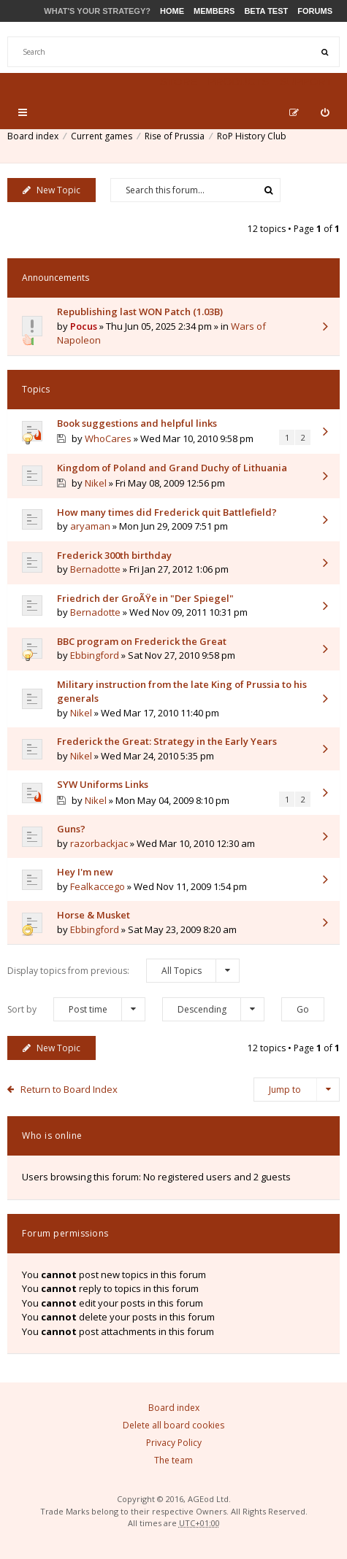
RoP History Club (251, 136)
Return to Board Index (69, 1089)
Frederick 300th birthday (114, 555)
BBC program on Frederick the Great (141, 641)
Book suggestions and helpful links (137, 423)
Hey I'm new (85, 871)
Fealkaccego (97, 886)
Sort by (76, 1009)
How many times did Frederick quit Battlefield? (167, 512)
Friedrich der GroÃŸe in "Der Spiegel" (145, 598)
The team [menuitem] (173, 1460)
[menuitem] (325, 112)
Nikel (96, 483)
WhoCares (108, 438)
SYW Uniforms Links (102, 784)
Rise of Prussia (175, 136)
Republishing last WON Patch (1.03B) (140, 311)
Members (214, 11)
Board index (32, 136)
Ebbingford (94, 655)
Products (238, 81)
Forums (314, 11)
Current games (101, 136)
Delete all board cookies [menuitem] (173, 1425)
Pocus (83, 326)
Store (178, 81)
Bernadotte (95, 569)
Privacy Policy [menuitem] (174, 1442)
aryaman (90, 526)
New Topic (51, 190)
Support (306, 81)
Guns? (71, 828)
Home (172, 11)
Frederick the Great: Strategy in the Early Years (167, 741)
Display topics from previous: (123, 971)
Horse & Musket (93, 914)
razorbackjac (99, 843)
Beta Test (266, 11)
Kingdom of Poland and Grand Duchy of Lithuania (172, 467)
